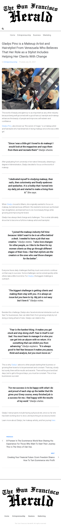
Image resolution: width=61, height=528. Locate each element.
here (53, 420)
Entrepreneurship (10, 62)
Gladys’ (14, 365)
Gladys (9, 204)
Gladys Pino (7, 126)
